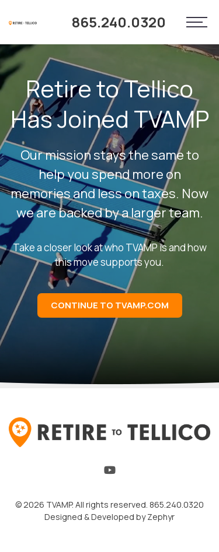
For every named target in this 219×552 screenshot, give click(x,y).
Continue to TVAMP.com (110, 305)
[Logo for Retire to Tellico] (23, 22)
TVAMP (59, 504)
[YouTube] (110, 473)
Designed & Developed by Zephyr (109, 516)
